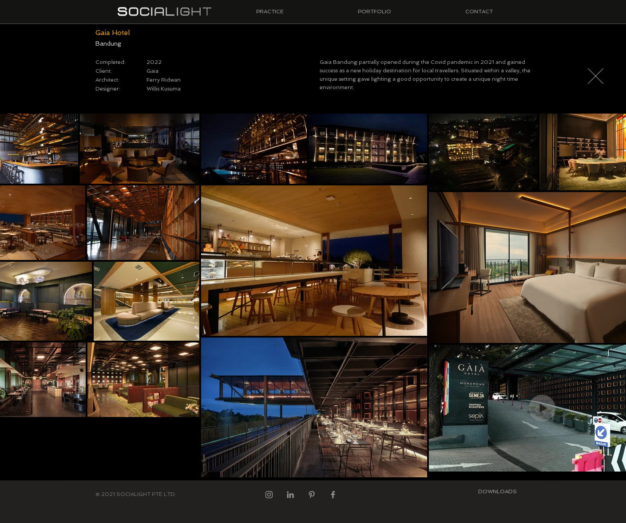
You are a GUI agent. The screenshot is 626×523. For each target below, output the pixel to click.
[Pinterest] (312, 494)
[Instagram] (269, 494)
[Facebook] (333, 494)
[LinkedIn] (290, 494)
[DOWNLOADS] (497, 491)
